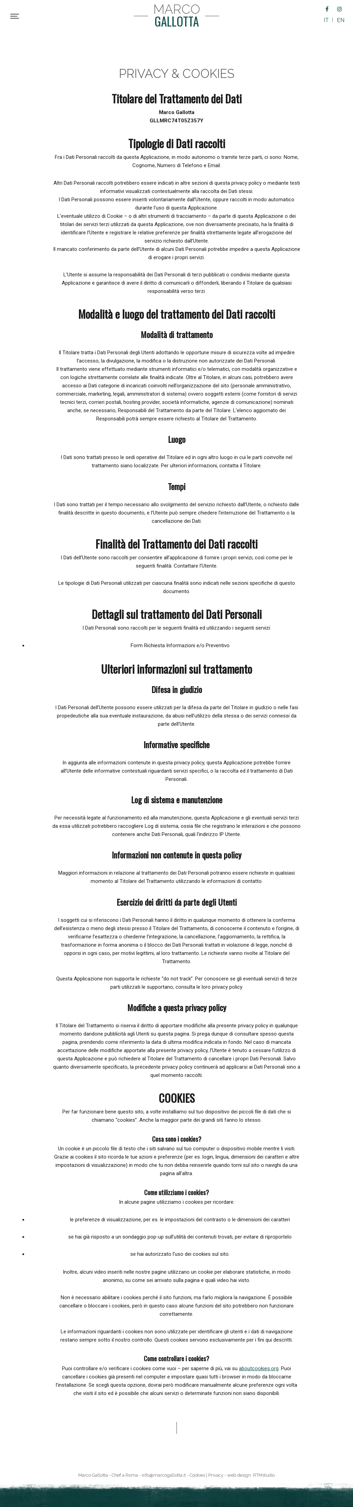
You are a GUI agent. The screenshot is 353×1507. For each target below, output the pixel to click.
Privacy (215, 1475)
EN (340, 20)
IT (326, 20)
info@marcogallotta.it (164, 1475)
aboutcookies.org (259, 1368)
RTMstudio (264, 1475)
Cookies (197, 1475)
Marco (176, 15)
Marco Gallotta (93, 1475)
